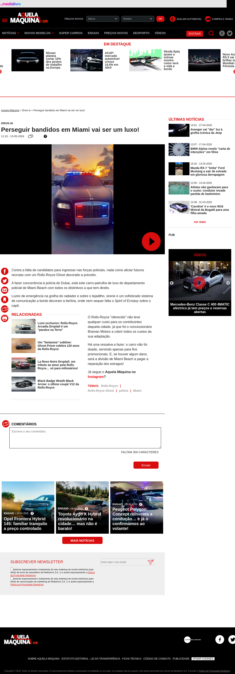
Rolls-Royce (109, 385)
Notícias (10, 33)
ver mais (200, 222)
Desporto (141, 33)
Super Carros (71, 33)
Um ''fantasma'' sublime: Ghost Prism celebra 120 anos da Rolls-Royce (58, 346)
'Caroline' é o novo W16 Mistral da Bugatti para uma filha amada (210, 210)
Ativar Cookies (203, 658)
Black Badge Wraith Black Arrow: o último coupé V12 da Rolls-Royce (58, 384)
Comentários (24, 424)
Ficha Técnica (131, 658)
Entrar (195, 33)
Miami (137, 390)
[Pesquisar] (211, 33)
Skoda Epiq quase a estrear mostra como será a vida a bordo (172, 60)
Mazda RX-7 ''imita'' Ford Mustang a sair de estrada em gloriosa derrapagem (208, 171)
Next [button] (228, 283)
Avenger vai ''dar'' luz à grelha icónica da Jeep (206, 131)
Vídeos (160, 33)
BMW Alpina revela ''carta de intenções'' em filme (210, 150)
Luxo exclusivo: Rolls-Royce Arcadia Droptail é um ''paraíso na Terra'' (57, 326)
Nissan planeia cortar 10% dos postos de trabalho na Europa (54, 60)
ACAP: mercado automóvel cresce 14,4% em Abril (112, 60)
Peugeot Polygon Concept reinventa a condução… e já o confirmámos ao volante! (132, 519)
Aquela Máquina (10, 110)
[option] (36, 60)
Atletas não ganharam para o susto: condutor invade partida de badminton (209, 190)
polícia (123, 390)
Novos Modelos (39, 33)
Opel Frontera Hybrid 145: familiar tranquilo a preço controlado (25, 524)
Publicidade (181, 658)
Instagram (96, 377)
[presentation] (122, 576)
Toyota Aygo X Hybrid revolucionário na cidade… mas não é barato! (79, 521)
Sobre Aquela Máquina (44, 658)
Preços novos (116, 33)
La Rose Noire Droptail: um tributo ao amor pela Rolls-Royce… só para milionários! (58, 365)
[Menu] (4, 20)
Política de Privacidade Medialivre (27, 584)
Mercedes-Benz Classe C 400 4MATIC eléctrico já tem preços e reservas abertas (199, 308)
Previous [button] (172, 283)
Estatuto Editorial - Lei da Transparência (91, 658)
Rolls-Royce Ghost (101, 390)
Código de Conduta (157, 658)
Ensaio (93, 33)
